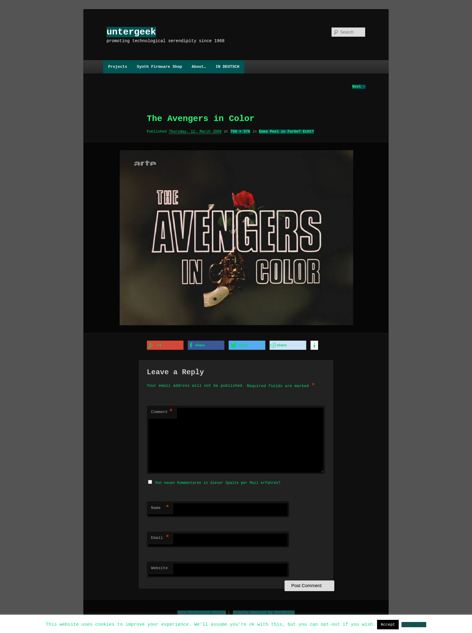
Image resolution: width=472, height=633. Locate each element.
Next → (358, 87)
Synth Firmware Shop (159, 66)
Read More (413, 624)
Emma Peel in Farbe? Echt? (286, 131)
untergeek (131, 32)
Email (160, 537)
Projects (117, 66)
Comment (162, 411)
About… (199, 66)
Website (159, 567)
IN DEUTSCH (227, 66)
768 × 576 (240, 131)
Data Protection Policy (201, 611)
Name (160, 507)
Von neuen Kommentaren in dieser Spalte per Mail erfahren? (217, 482)
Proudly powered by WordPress (264, 611)
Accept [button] (388, 624)
